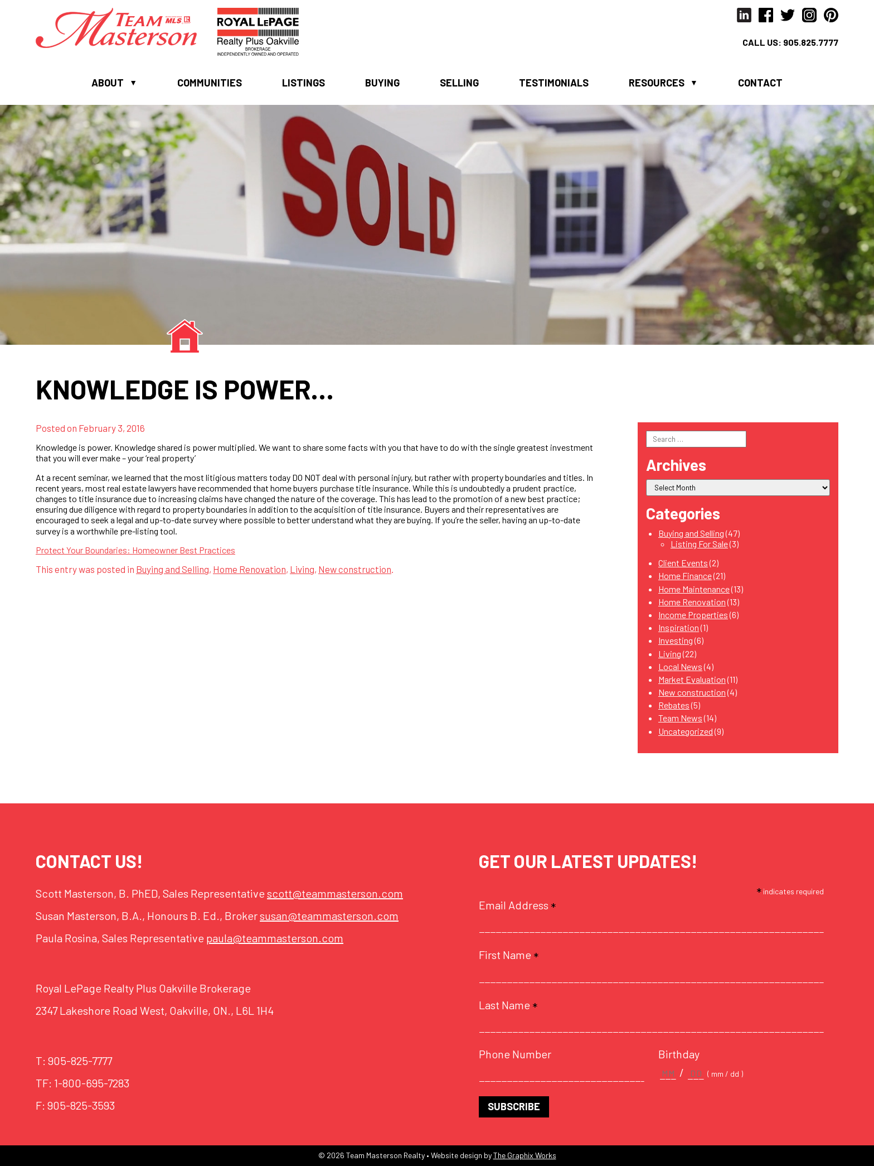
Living (302, 569)
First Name (508, 954)
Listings (303, 82)
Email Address (517, 905)
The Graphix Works (524, 1155)
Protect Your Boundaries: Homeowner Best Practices (135, 550)
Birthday (679, 1054)
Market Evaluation (692, 679)
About (107, 82)
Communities (209, 82)
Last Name (508, 1004)
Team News (680, 717)
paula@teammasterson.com (274, 938)
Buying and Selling (172, 569)
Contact (760, 82)
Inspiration (678, 627)
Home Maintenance (694, 589)
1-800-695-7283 (91, 1083)
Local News (680, 666)
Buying (382, 82)
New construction (354, 569)
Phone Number (515, 1054)
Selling (459, 82)
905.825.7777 (810, 42)
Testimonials (554, 82)
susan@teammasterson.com (329, 915)
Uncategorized (685, 731)
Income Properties (693, 614)
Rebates (674, 705)
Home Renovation (249, 569)
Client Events (683, 562)
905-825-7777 (80, 1060)
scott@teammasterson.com (335, 893)
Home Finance (685, 575)
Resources (656, 82)
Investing (675, 640)
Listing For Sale (699, 543)
